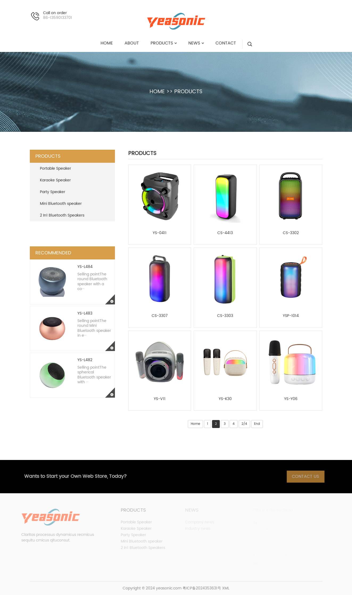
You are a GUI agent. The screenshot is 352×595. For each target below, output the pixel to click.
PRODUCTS (188, 91)
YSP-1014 (291, 316)
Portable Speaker (55, 168)
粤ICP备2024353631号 (202, 588)
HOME (157, 91)
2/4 (244, 423)
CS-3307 (160, 316)
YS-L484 (85, 267)
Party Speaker (52, 192)
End (257, 423)
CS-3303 (225, 316)
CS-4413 (225, 233)
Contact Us (310, 476)
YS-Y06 (290, 399)
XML (225, 588)
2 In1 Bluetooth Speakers (62, 215)
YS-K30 (225, 399)
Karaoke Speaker (55, 180)
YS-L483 (84, 313)
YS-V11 (159, 399)
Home (195, 423)
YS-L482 (84, 360)
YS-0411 (160, 233)
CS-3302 (291, 233)
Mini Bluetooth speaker (61, 204)
